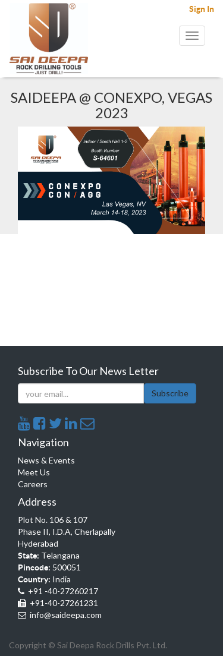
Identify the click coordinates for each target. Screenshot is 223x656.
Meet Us (34, 472)
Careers (33, 484)
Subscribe (170, 393)
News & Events (46, 460)
